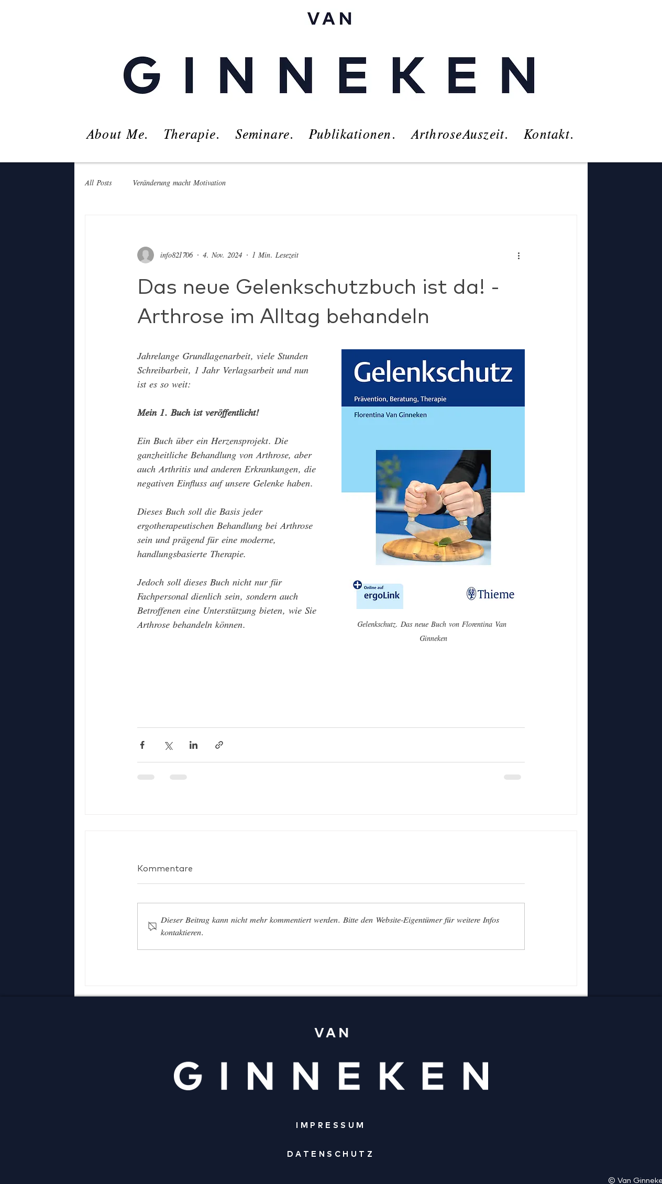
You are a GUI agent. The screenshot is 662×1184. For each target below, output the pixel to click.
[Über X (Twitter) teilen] (168, 745)
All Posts (98, 183)
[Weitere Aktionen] (518, 255)
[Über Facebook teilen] (142, 745)
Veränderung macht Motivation (179, 183)
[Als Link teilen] (219, 745)
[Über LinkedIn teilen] (193, 745)
